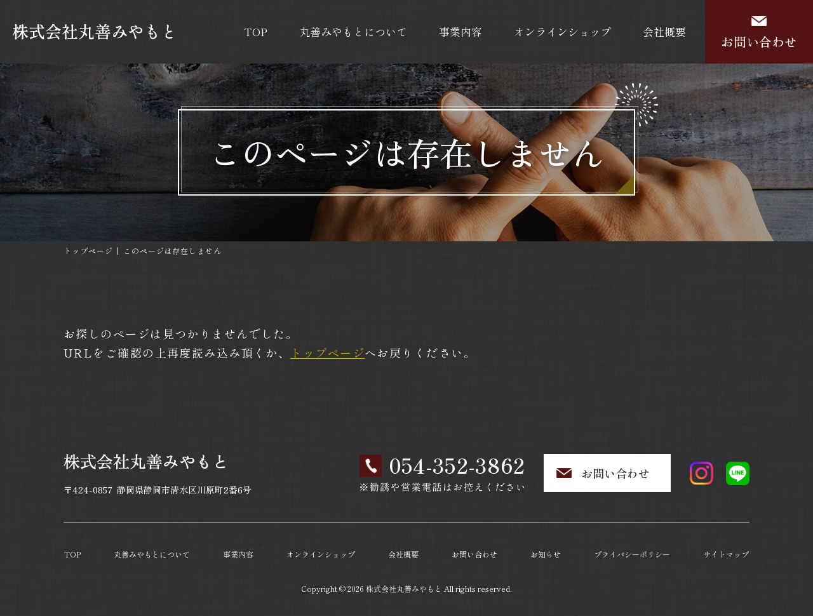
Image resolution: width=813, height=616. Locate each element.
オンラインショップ (562, 31)
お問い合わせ (759, 41)
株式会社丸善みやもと (404, 588)
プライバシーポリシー (632, 554)
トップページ (88, 250)
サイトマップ (726, 554)
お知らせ (545, 554)
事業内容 (460, 31)
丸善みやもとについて (353, 31)
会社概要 (664, 31)
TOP (255, 31)
